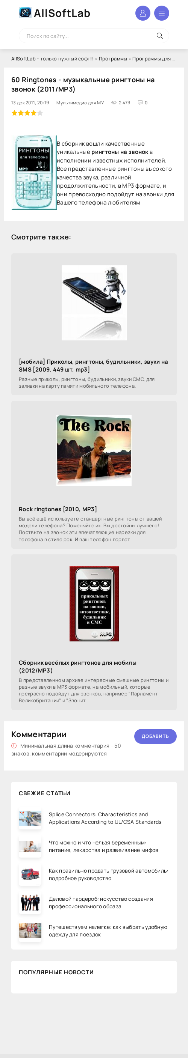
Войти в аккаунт (142, 13)
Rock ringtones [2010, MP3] (58, 509)
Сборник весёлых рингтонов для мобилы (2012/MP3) (77, 666)
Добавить (155, 736)
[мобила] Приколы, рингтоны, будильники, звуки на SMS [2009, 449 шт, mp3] (93, 365)
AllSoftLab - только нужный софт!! (52, 58)
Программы (113, 58)
